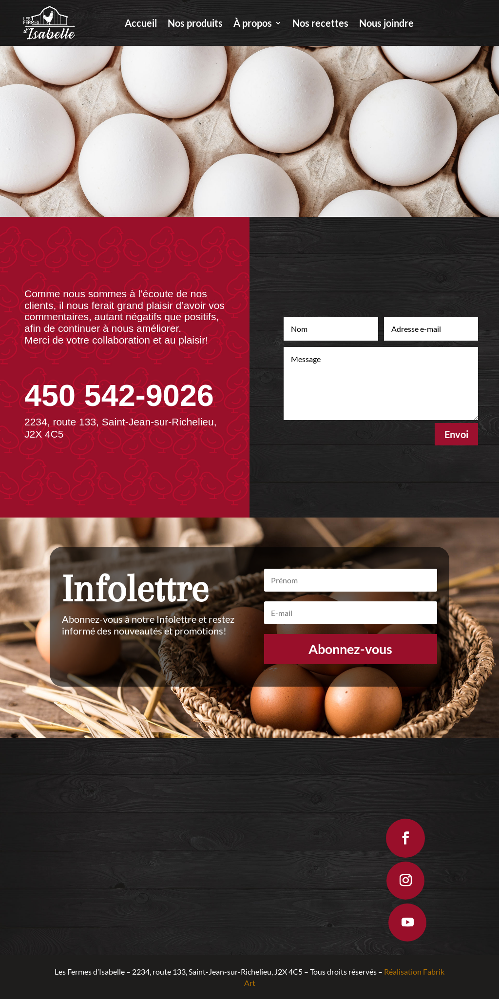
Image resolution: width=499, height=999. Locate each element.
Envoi (456, 434)
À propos (252, 24)
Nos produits (195, 24)
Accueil (141, 24)
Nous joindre (386, 24)
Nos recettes (320, 24)
